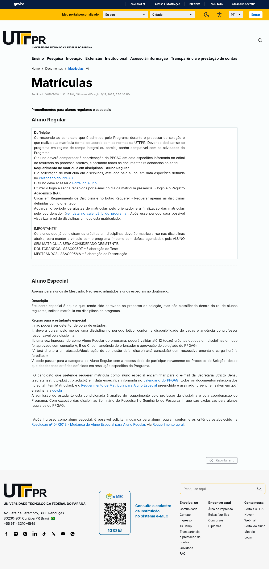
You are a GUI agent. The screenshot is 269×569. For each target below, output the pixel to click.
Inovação (74, 58)
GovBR (19, 4)
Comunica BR (138, 4)
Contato (185, 514)
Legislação (216, 4)
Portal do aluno (254, 526)
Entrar (255, 14)
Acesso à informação (167, 4)
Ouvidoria (186, 548)
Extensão (94, 58)
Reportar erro (221, 460)
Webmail (250, 520)
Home (36, 68)
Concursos (215, 520)
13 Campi (186, 526)
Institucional (116, 58)
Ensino (38, 58)
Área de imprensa (220, 509)
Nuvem (249, 514)
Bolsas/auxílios (218, 514)
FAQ (182, 553)
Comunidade (188, 509)
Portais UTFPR (254, 509)
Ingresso (186, 520)
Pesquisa (55, 58)
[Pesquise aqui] (218, 489)
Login (248, 537)
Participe (195, 4)
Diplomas (214, 526)
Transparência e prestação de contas (204, 58)
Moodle (249, 531)
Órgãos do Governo (243, 4)
